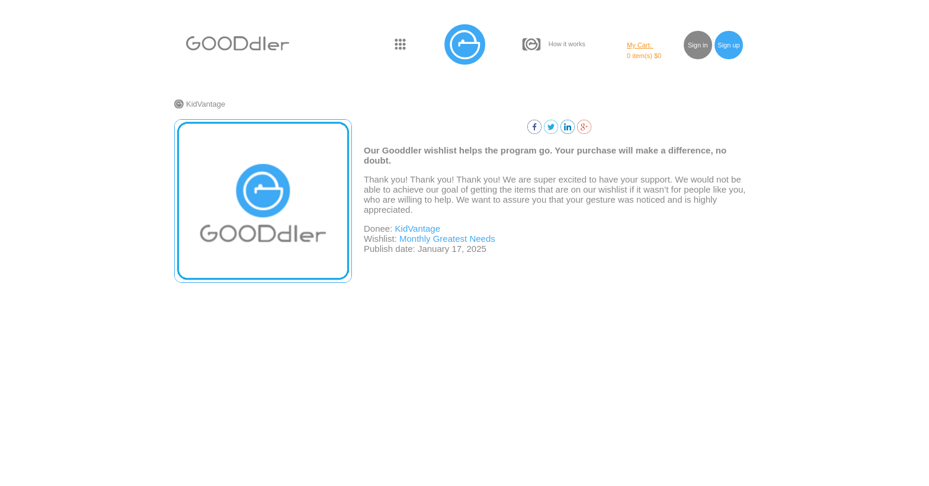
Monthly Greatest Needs (447, 239)
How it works (567, 43)
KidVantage (205, 104)
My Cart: (640, 45)
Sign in (698, 45)
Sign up (728, 45)
